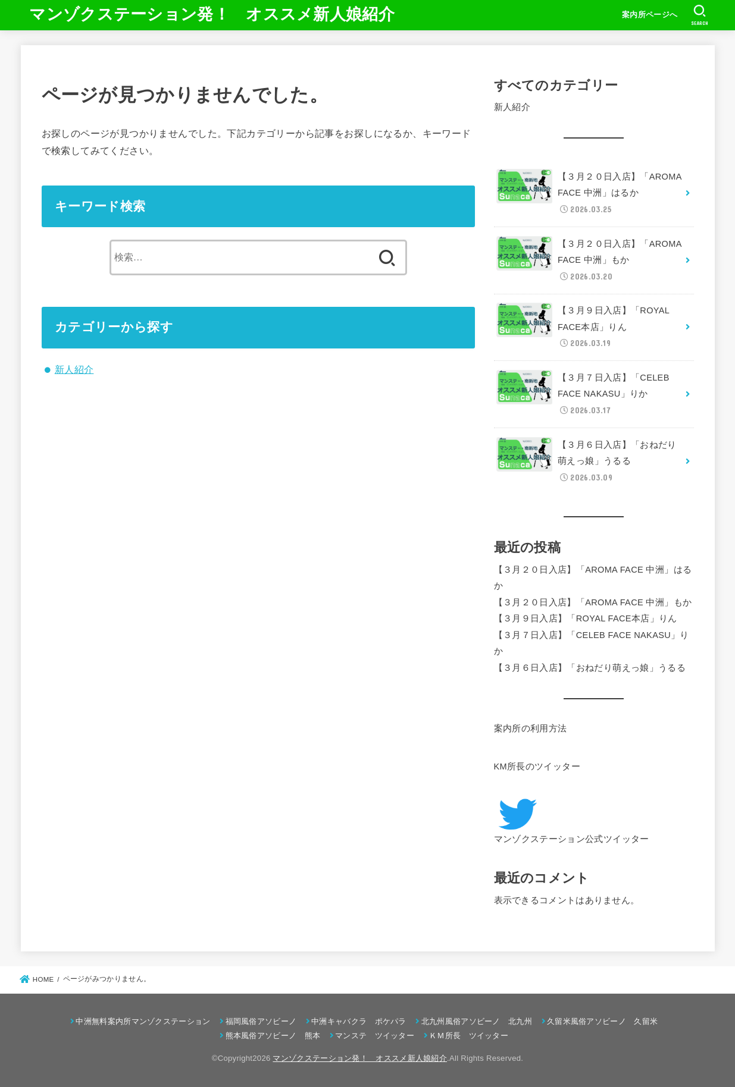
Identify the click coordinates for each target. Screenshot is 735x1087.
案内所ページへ (649, 14)
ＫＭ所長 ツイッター (468, 1035)
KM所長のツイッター (537, 766)
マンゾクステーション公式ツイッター (571, 839)
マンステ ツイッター (374, 1035)
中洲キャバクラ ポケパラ (358, 1021)
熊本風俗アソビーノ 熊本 (273, 1035)
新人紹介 (74, 369)
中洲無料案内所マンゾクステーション (143, 1021)
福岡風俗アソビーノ (261, 1021)
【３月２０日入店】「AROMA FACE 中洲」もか (593, 602)
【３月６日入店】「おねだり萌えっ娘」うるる (590, 668)
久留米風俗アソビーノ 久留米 (602, 1021)
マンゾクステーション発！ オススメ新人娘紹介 (212, 14)
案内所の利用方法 (530, 728)
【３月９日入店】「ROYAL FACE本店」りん (585, 618)
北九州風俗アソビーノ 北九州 (476, 1021)
